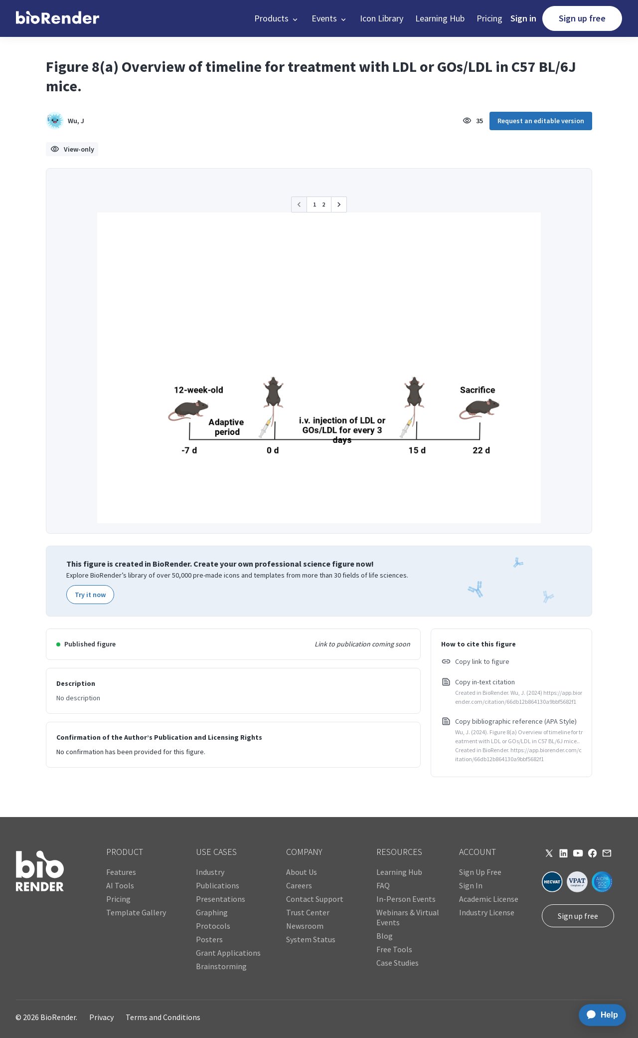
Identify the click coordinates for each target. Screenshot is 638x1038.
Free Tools (394, 949)
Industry (210, 872)
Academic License (488, 899)
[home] (57, 18)
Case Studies (397, 963)
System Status (310, 939)
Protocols (213, 926)
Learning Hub (440, 18)
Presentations (220, 899)
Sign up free (582, 18)
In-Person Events (406, 899)
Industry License (486, 912)
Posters (209, 939)
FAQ (383, 885)
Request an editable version (540, 120)
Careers (299, 885)
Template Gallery (136, 912)
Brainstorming (221, 966)
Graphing (212, 912)
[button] (277, 18)
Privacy (101, 1017)
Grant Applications (228, 953)
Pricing (489, 18)
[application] (599, 1015)
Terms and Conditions (163, 1017)
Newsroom (304, 926)
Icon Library (381, 18)
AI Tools (120, 885)
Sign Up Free (480, 872)
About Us (301, 872)
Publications (217, 885)
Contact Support (314, 899)
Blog (384, 936)
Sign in (523, 18)
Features (121, 872)
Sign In (470, 885)
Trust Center (307, 912)
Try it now (90, 594)
